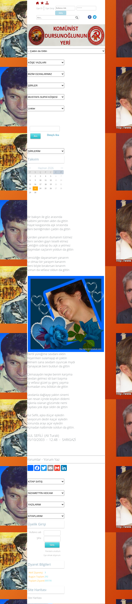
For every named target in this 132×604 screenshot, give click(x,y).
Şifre (39, 538)
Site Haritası (35, 598)
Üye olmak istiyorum (51, 555)
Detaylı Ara (53, 135)
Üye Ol (39, 8)
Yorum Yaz (52, 459)
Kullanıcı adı (35, 532)
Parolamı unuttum (52, 551)
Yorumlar (34, 459)
